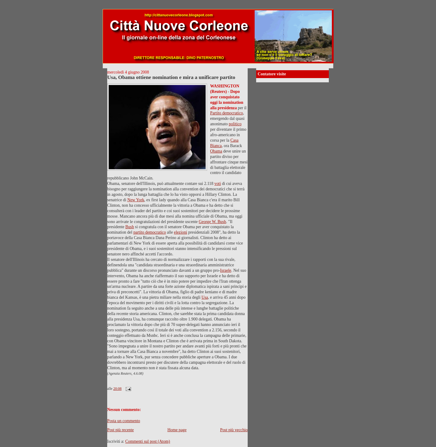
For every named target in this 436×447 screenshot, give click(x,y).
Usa (205, 297)
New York (135, 200)
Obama (216, 151)
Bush (129, 227)
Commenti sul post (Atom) (147, 441)
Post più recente (120, 430)
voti (217, 183)
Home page (177, 430)
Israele (225, 270)
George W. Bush (212, 221)
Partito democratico (226, 113)
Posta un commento (123, 421)
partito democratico (149, 232)
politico (235, 124)
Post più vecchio (234, 430)
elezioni (180, 232)
